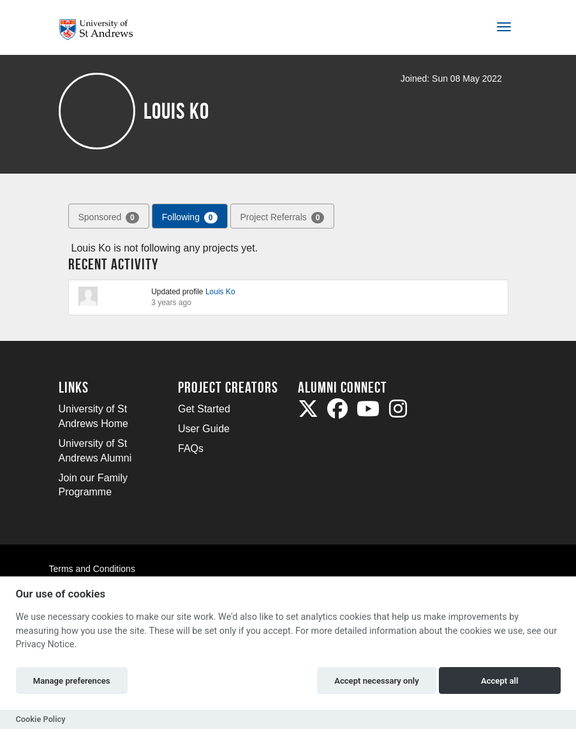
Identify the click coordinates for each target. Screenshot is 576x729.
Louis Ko (220, 291)
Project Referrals (282, 217)
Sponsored (108, 217)
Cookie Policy (41, 719)
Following (190, 217)
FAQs (190, 448)
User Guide (204, 428)
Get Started (204, 408)
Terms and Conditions (92, 569)
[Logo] (101, 29)
